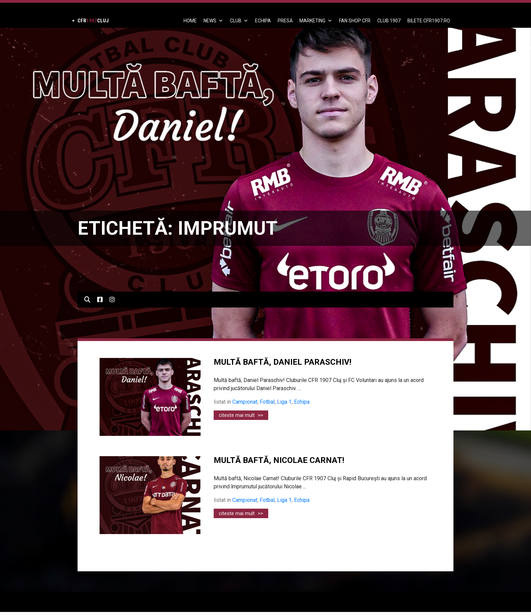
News (213, 21)
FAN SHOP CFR (354, 20)
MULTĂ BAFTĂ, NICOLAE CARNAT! (279, 460)
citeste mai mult (241, 415)
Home (190, 20)
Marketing (315, 21)
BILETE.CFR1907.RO (428, 20)
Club (239, 21)
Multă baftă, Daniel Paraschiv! (283, 362)
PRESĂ (285, 20)
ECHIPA (263, 20)
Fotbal (267, 402)
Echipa (302, 402)
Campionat (244, 402)
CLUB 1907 (389, 20)
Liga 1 (284, 402)
